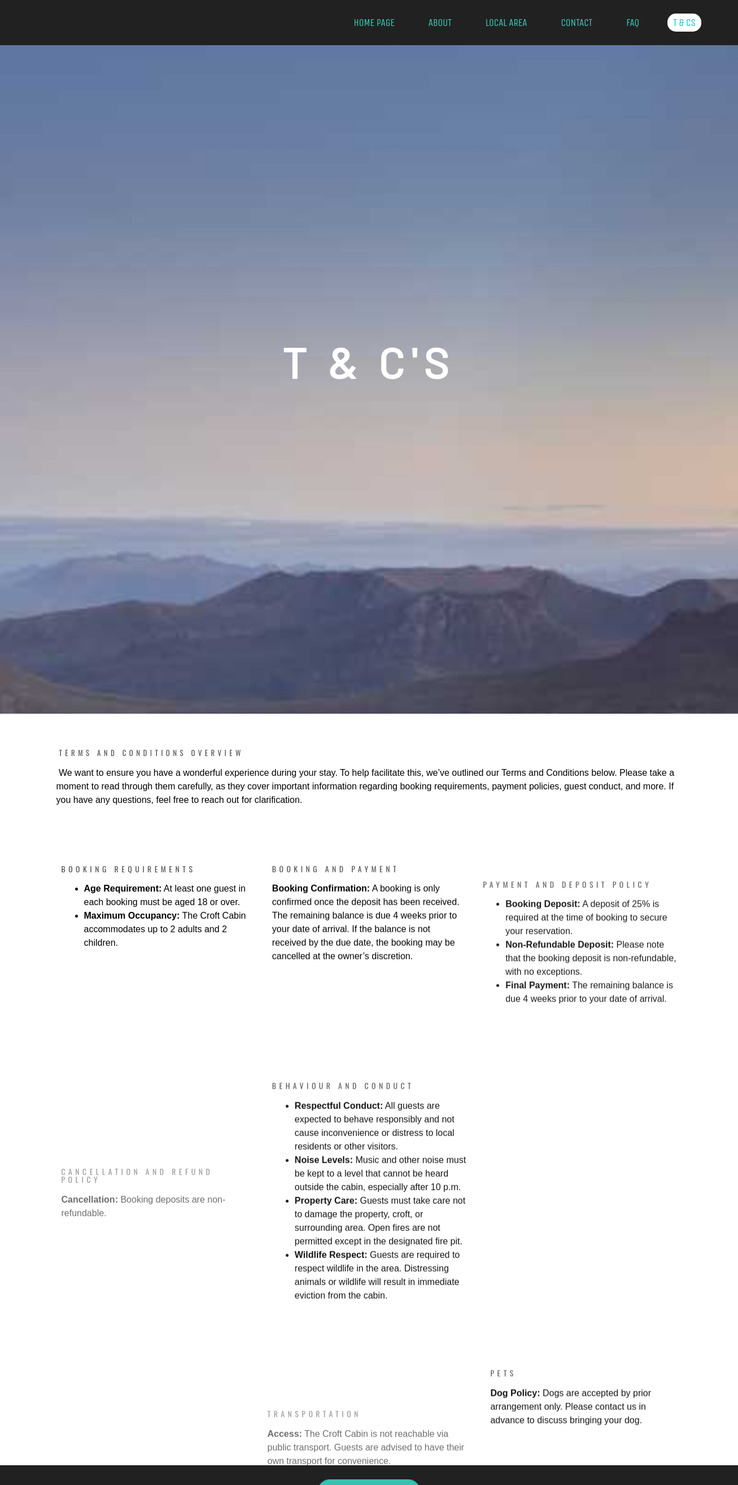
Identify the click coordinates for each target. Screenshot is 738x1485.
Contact (576, 22)
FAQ (632, 22)
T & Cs (684, 22)
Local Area (506, 22)
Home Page (373, 22)
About (440, 22)
